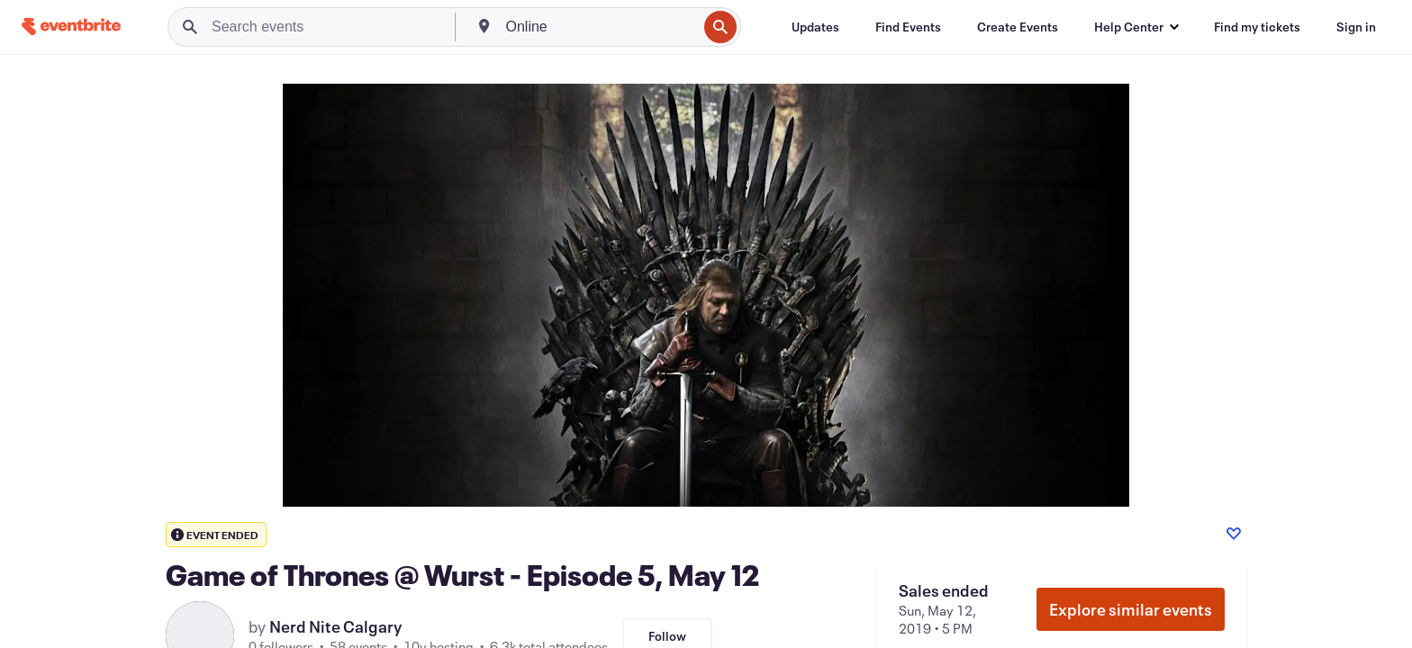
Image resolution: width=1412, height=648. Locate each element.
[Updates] (815, 27)
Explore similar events (1130, 609)
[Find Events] (908, 27)
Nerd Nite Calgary (336, 626)
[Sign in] (1356, 27)
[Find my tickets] (1257, 27)
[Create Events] (1018, 27)
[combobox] (600, 27)
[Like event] (1233, 533)
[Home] (71, 27)
